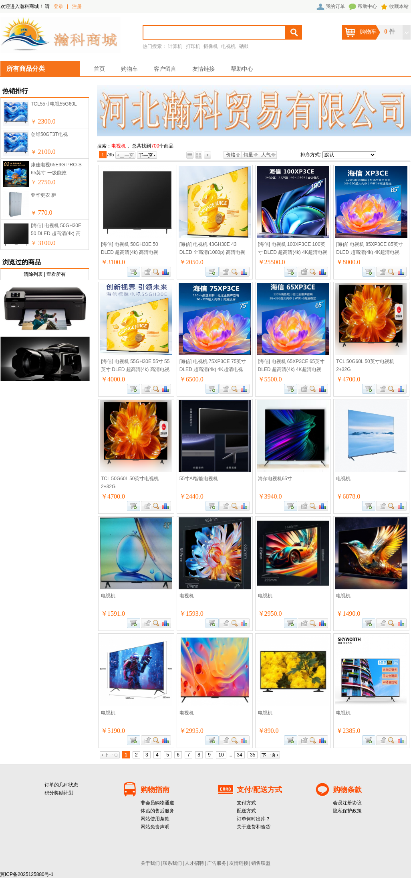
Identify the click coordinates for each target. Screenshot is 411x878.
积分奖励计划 (58, 793)
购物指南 (155, 790)
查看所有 (56, 274)
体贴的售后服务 (157, 811)
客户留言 (165, 69)
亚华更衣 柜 (43, 195)
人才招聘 (194, 863)
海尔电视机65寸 (275, 478)
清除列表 (33, 274)
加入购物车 (133, 272)
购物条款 (347, 790)
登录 (58, 6)
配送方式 (246, 811)
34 (239, 755)
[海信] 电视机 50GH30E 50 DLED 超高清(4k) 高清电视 (56, 233)
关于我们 (150, 863)
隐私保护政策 (347, 811)
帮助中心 (367, 6)
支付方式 (246, 803)
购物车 (129, 69)
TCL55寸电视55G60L (54, 104)
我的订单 (335, 6)
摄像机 (210, 46)
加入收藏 (146, 272)
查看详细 (156, 272)
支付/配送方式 (259, 790)
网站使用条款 (155, 819)
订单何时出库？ (253, 819)
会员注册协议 (347, 803)
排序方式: (310, 155)
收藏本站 (399, 6)
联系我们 (172, 863)
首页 (99, 69)
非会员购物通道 (157, 803)
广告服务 (216, 863)
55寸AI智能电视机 (198, 478)
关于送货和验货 (253, 827)
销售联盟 (260, 863)
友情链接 (203, 69)
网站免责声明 (155, 827)
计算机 (175, 46)
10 (221, 755)
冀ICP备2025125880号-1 (26, 874)
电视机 (228, 46)
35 (252, 755)
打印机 (193, 46)
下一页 (147, 155)
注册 (77, 6)
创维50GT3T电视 (49, 134)
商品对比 (166, 272)
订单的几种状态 (61, 785)
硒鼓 (244, 46)
